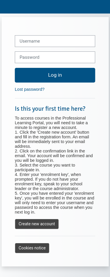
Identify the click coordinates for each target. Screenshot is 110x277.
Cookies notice (32, 248)
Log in (55, 75)
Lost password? (30, 89)
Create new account (37, 223)
